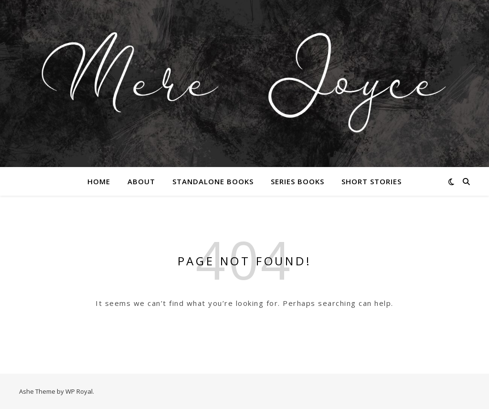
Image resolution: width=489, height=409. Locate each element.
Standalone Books (213, 181)
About (141, 181)
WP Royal (79, 391)
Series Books (297, 181)
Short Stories (371, 181)
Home (98, 181)
